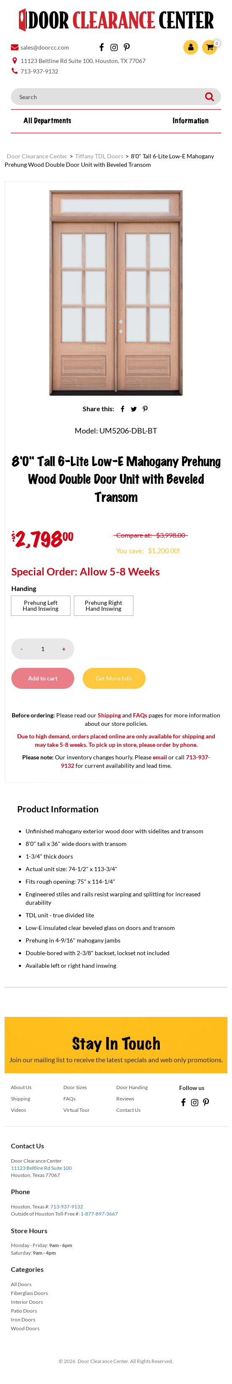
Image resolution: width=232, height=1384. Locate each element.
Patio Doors (24, 1311)
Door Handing (132, 1087)
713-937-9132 (66, 1206)
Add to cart (42, 678)
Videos (18, 1110)
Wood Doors (25, 1328)
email (160, 757)
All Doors (21, 1284)
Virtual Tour (76, 1110)
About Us (21, 1087)
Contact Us (128, 1110)
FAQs (140, 715)
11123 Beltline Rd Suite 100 (41, 1168)
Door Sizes (75, 1087)
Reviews (125, 1098)
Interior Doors (27, 1302)
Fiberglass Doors (29, 1293)
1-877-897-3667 (99, 1214)
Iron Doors (23, 1319)
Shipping (109, 715)
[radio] (40, 605)
